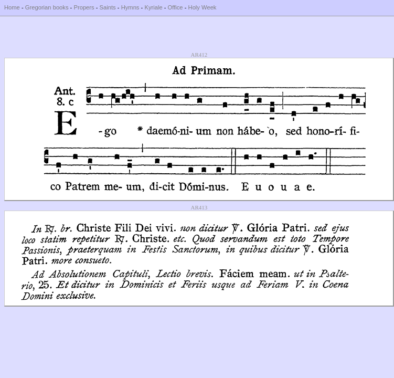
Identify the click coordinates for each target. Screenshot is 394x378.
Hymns (130, 7)
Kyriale (153, 7)
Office (175, 7)
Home (12, 7)
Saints (108, 7)
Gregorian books (47, 7)
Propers (83, 7)
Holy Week (202, 7)
